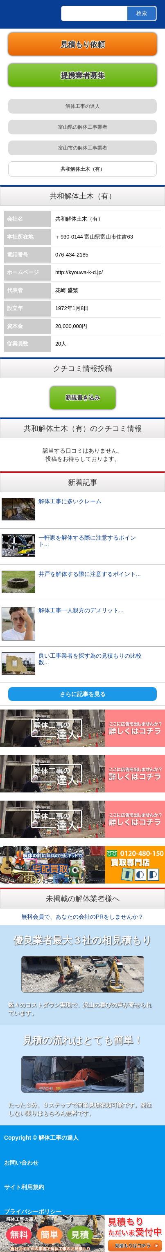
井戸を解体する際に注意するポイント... (89, 574)
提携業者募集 (83, 75)
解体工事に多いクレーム (72, 501)
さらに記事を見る (83, 694)
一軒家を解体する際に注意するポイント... (87, 541)
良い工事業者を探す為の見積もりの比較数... (90, 659)
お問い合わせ (21, 1162)
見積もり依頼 (83, 44)
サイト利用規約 (24, 1187)
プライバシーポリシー (32, 1211)
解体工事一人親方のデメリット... (81, 610)
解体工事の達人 (20, 14)
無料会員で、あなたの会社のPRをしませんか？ (82, 916)
